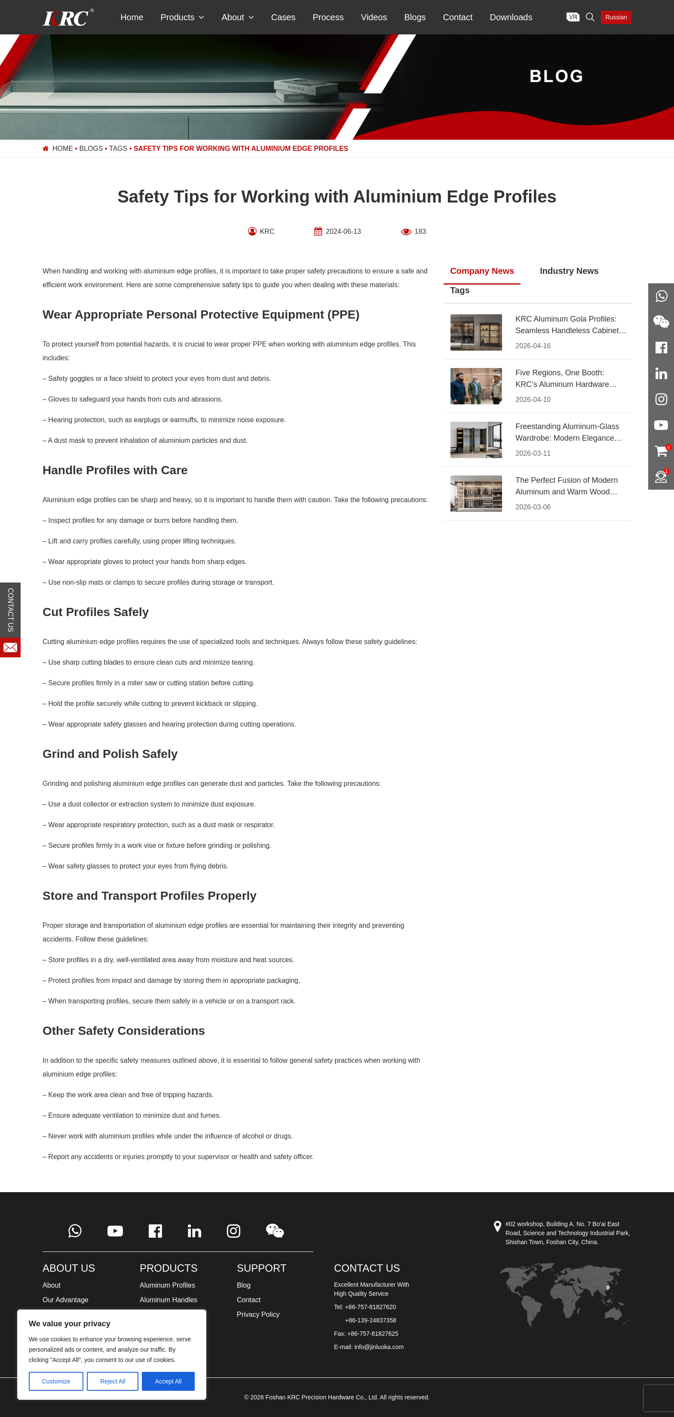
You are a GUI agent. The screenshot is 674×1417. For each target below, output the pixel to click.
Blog (244, 1285)
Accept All (168, 1381)
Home (131, 17)
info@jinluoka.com (379, 1346)
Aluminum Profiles (167, 1285)
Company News (482, 271)
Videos (374, 17)
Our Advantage (66, 1300)
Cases (283, 17)
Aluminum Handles (168, 1300)
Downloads (511, 17)
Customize (56, 1381)
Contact (458, 17)
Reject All (112, 1381)
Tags (118, 148)
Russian (616, 17)
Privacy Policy (258, 1314)
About (237, 17)
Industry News (569, 271)
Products (183, 17)
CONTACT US (10, 610)
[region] (111, 1355)
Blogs (415, 17)
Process (327, 17)
